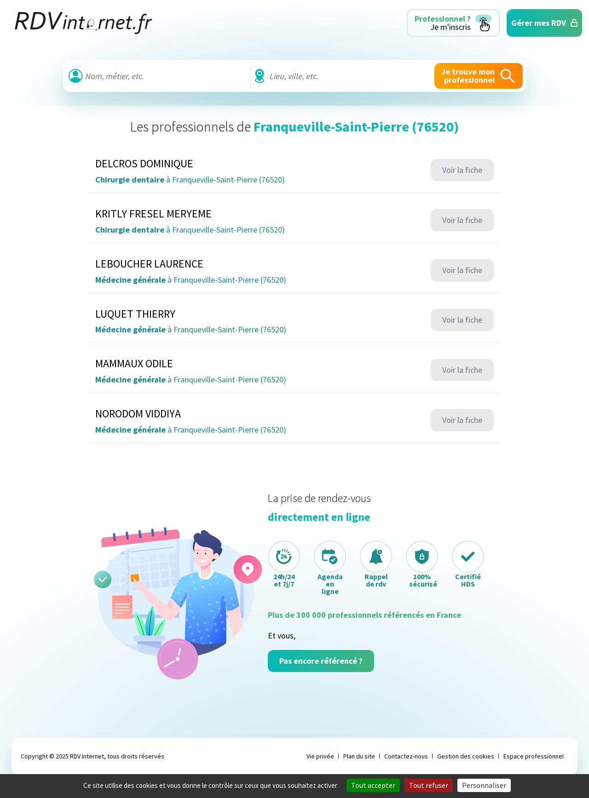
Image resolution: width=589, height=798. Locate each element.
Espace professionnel (533, 756)
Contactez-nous (406, 756)
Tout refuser (428, 785)
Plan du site (359, 756)
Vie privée (320, 756)
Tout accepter (373, 785)
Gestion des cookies (465, 756)
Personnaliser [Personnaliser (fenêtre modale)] (484, 785)
